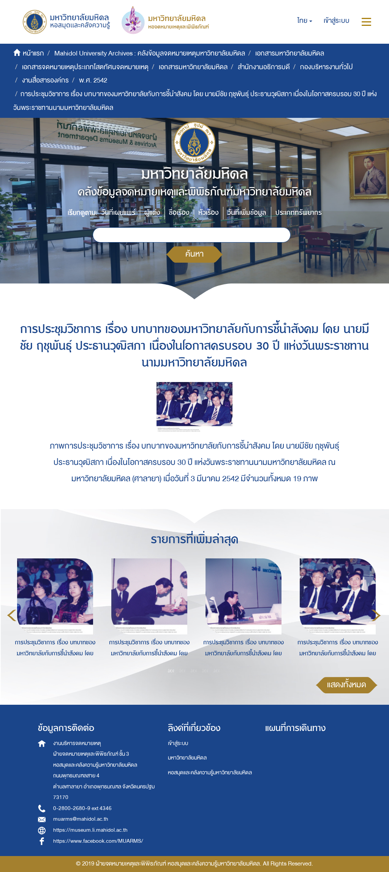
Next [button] (376, 615)
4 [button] (205, 670)
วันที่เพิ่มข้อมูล (247, 213)
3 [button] (194, 670)
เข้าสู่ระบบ (178, 743)
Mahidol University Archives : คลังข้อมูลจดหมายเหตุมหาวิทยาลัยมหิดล (149, 53)
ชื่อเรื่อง (179, 213)
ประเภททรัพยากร (298, 213)
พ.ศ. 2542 (93, 80)
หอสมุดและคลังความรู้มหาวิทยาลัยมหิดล (210, 772)
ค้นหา (194, 254)
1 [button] (171, 670)
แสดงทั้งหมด (346, 685)
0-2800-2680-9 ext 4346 (82, 808)
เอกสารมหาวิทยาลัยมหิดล (289, 53)
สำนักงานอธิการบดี (264, 67)
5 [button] (217, 670)
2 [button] (183, 670)
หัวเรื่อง (208, 213)
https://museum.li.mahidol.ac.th (90, 830)
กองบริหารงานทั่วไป (326, 67)
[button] (305, 21)
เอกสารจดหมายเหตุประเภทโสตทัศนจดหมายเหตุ (85, 67)
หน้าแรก (33, 53)
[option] (53, 614)
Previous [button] (11, 615)
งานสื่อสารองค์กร (45, 80)
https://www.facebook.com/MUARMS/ (98, 841)
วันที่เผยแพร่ (118, 213)
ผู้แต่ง (152, 213)
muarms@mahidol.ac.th (80, 819)
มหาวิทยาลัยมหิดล (187, 758)
